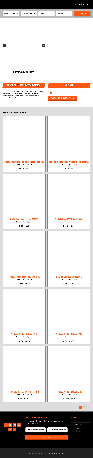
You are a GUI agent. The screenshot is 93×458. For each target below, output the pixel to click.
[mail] (10, 429)
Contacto (78, 431)
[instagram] (14, 425)
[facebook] (6, 425)
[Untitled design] (12, 2)
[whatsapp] (19, 425)
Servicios (78, 424)
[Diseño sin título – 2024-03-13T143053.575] (24, 45)
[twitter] (10, 425)
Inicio (76, 421)
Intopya (77, 428)
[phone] (14, 429)
